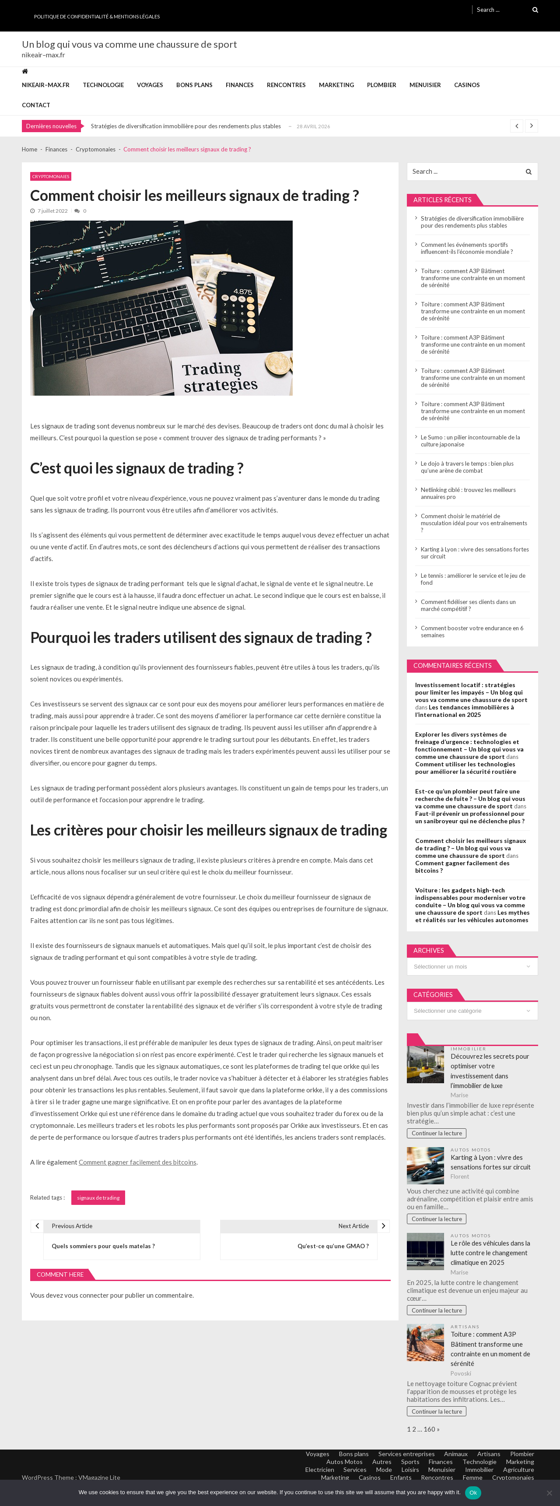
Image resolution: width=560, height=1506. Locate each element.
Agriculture (518, 1470)
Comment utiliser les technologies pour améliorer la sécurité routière (465, 767)
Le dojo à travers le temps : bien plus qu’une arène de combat (467, 467)
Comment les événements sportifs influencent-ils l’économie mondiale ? (467, 248)
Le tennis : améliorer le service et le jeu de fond (473, 579)
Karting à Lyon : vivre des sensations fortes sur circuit (475, 553)
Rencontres (286, 84)
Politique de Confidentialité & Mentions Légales (97, 16)
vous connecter (86, 1295)
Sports (408, 1463)
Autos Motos (471, 1150)
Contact (36, 105)
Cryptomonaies (50, 176)
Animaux (454, 1455)
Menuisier (425, 84)
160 (429, 1430)
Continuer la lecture (437, 1133)
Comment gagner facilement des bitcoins (137, 1162)
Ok (473, 1492)
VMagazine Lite (99, 1478)
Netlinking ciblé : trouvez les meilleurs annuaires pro (468, 493)
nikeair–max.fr (46, 84)
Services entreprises (404, 1455)
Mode (381, 1470)
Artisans (465, 1327)
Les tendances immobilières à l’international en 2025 (464, 710)
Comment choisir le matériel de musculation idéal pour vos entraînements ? (474, 523)
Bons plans (194, 84)
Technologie (103, 84)
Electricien (315, 1470)
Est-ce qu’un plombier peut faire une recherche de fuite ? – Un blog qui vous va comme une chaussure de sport (470, 798)
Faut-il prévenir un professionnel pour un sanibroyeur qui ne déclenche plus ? (470, 817)
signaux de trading (98, 1197)
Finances (240, 84)
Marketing (336, 84)
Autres (379, 1463)
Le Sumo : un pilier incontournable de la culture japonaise (470, 441)
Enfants (399, 1478)
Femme (472, 1478)
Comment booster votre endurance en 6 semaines (472, 632)
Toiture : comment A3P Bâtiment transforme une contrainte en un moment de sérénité (473, 277)
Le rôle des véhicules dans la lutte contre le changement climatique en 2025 (491, 1253)
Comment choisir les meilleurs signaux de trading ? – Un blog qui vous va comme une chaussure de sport (470, 848)
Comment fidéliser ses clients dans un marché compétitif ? (468, 605)
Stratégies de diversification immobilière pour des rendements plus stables (186, 126)
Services (352, 1470)
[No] (549, 1492)
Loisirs (408, 1470)
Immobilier (468, 1049)
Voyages (150, 84)
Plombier (381, 84)
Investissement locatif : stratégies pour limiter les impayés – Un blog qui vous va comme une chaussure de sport (471, 692)
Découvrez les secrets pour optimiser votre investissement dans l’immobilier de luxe (490, 1071)
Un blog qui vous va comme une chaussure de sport (129, 44)
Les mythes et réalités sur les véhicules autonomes (472, 916)
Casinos (467, 84)
